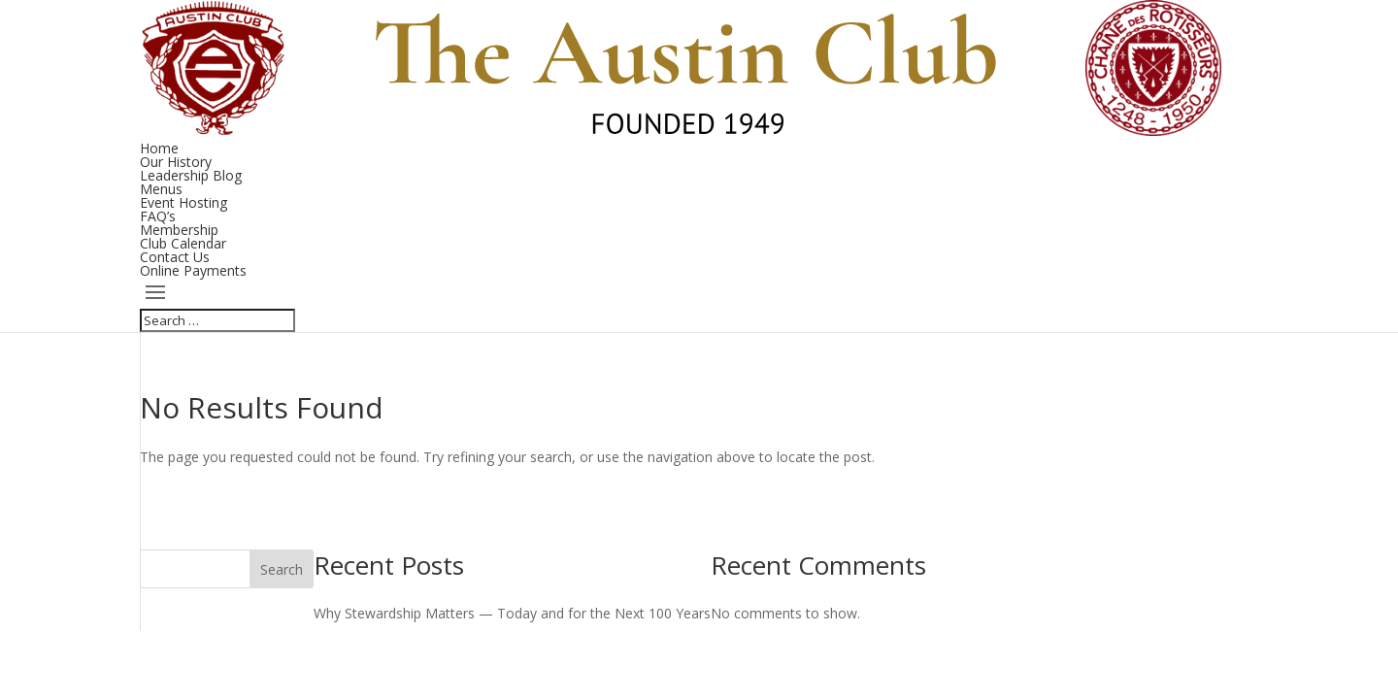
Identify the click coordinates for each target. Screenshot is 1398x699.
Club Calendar (183, 243)
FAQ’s (158, 216)
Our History (176, 161)
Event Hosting (183, 202)
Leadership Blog (191, 175)
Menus (161, 189)
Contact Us (175, 257)
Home (159, 148)
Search (281, 569)
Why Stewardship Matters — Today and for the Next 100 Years (512, 613)
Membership (179, 229)
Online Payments (193, 270)
